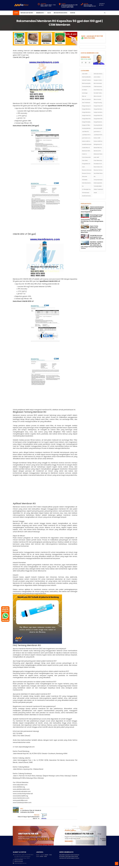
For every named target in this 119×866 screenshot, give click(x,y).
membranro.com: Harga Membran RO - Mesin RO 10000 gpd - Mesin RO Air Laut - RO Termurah (48, 863)
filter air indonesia (87, 99)
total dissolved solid (87, 183)
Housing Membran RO (87, 128)
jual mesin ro (97, 131)
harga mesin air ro (87, 115)
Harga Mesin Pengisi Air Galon (99, 115)
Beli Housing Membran (87, 83)
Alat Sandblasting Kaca (87, 77)
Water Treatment (98, 189)
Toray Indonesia (98, 179)
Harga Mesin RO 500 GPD (99, 118)
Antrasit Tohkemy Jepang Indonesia (87, 80)
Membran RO (40, 13)
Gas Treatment (86, 102)
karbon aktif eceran (87, 141)
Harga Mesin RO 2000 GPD (87, 118)
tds (94, 176)
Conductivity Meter (87, 86)
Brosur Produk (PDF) (60, 13)
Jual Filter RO (85, 131)
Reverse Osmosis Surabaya (87, 173)
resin (83, 167)
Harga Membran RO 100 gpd (87, 112)
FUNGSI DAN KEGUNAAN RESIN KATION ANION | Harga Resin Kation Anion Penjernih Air (92, 209)
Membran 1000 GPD (87, 151)
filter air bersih (97, 96)
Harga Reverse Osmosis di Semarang (99, 122)
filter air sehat (97, 99)
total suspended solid (99, 183)
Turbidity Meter (98, 186)
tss (83, 186)
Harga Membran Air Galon (87, 109)
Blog (49, 13)
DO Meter (84, 90)
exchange (84, 93)
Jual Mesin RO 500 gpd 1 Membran (87, 134)
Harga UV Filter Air (87, 125)
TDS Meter (84, 179)
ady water (84, 74)
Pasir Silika (85, 160)
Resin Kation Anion (99, 167)
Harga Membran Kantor (99, 109)
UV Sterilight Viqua (87, 189)
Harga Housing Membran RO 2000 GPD (99, 102)
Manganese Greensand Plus (99, 144)
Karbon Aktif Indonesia (99, 141)
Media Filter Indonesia (99, 147)
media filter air (86, 147)
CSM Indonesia (98, 86)
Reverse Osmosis (86, 170)
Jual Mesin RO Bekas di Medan (99, 134)
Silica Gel (84, 176)
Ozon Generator (86, 157)
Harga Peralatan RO (87, 122)
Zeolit (95, 192)
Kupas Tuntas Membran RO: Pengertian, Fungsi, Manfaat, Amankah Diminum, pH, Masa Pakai (91, 229)
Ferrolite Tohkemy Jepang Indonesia (99, 93)
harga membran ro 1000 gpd (99, 112)
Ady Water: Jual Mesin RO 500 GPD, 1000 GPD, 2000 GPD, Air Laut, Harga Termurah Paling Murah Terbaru (92, 245)
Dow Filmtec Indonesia (99, 90)
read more (22, 834)
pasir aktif (96, 157)
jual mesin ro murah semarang (87, 138)
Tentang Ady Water (26, 13)
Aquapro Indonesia (99, 80)
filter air (84, 96)
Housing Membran (99, 125)
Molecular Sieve (98, 154)
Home (16, 13)
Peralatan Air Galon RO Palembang (99, 163)
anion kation (97, 77)
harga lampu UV (98, 106)
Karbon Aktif (97, 138)
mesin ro (84, 154)
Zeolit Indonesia (86, 196)
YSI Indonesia (85, 192)
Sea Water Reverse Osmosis (99, 173)
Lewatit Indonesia (86, 144)
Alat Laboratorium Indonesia (99, 74)
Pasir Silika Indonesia (99, 160)
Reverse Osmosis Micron (99, 170)
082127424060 (18, 853)
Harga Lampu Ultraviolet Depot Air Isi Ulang (87, 106)
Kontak (72, 13)
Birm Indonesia (98, 83)
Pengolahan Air (86, 163)
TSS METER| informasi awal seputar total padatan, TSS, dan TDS (97, 237)
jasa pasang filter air (99, 128)
